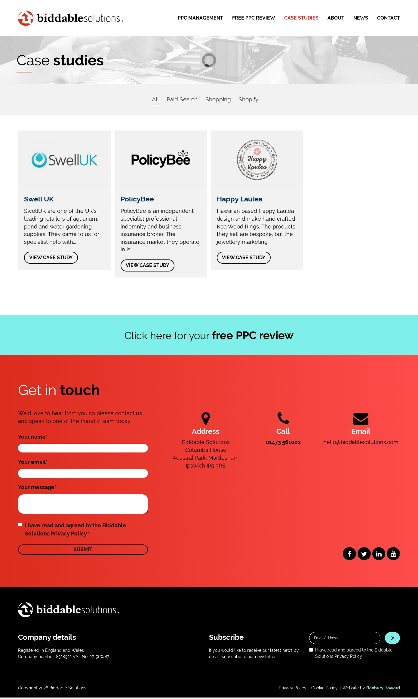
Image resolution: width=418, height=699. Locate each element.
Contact (388, 18)
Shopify (250, 99)
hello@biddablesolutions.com (360, 443)
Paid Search (180, 99)
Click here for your (209, 336)
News (360, 18)
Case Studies (301, 18)
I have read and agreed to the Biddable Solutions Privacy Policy (75, 530)
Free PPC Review (253, 18)
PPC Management (200, 18)
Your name (33, 437)
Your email (33, 463)
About (335, 18)
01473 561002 (283, 443)
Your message (37, 488)
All (151, 99)
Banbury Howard (383, 689)
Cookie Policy (324, 689)
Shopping (218, 99)
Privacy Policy (292, 689)
